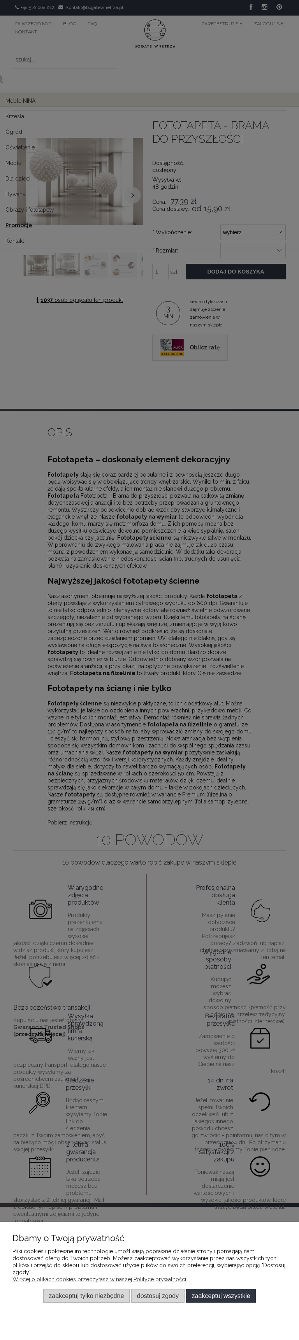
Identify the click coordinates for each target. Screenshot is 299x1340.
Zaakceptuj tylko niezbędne (86, 1295)
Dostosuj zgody (158, 1295)
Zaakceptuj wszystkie (221, 1295)
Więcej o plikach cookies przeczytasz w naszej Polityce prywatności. (99, 1279)
